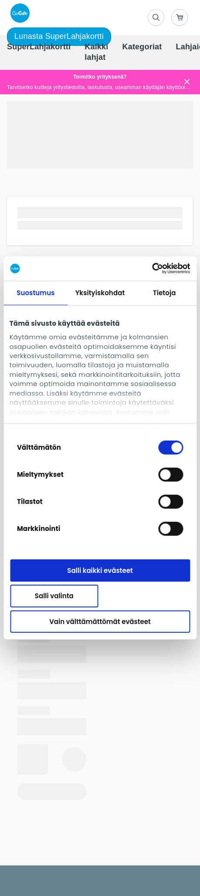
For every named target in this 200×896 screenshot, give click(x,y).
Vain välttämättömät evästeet (100, 621)
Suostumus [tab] (35, 292)
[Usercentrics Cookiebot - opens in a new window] (152, 268)
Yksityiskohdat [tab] (100, 292)
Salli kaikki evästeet (99, 570)
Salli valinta (54, 595)
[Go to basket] (179, 17)
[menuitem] (39, 47)
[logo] (18, 13)
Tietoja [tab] (164, 292)
